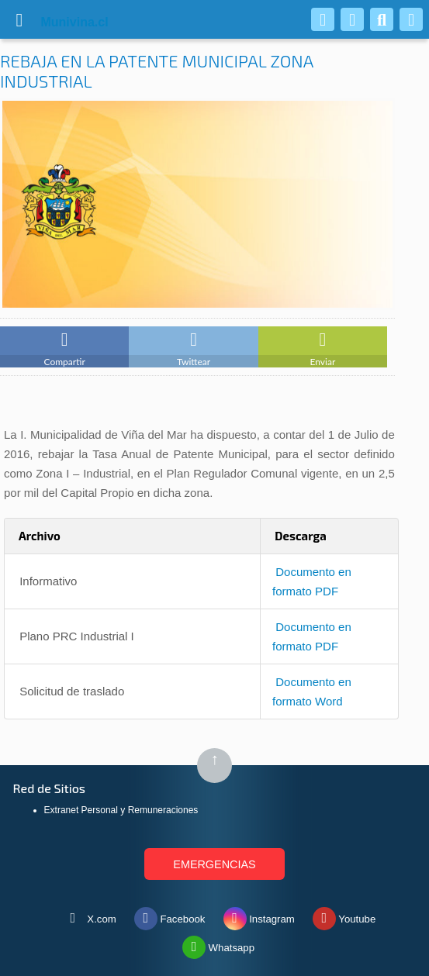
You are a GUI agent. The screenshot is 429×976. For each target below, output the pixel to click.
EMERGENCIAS (214, 864)
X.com (88, 915)
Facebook (170, 915)
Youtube (344, 915)
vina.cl (55, 22)
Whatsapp (218, 944)
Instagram (259, 915)
